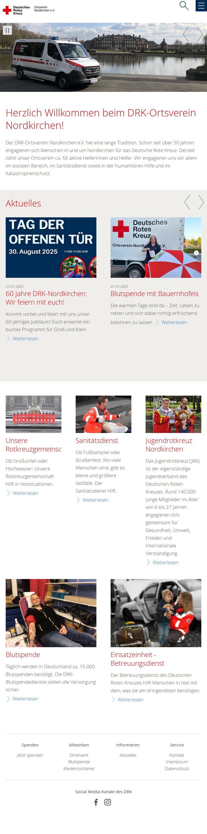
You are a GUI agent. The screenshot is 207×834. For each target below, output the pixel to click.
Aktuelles (128, 755)
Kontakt (176, 755)
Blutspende (79, 761)
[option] (103, 57)
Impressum (177, 761)
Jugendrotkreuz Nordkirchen (169, 445)
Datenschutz (177, 768)
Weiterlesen (25, 338)
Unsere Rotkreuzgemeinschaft (39, 445)
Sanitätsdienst (97, 440)
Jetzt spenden (30, 755)
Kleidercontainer (79, 768)
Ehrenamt (79, 755)
